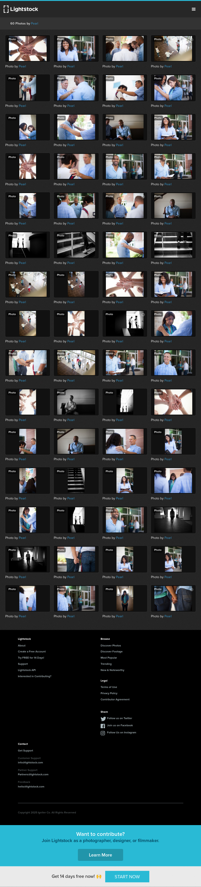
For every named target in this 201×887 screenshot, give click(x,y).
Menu (193, 9)
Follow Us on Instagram (121, 732)
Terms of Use (109, 687)
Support (23, 664)
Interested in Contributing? (34, 676)
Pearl (34, 23)
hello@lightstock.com (31, 786)
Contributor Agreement (115, 699)
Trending (106, 664)
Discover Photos (111, 645)
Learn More (100, 854)
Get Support (25, 750)
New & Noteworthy (112, 670)
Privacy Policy (109, 693)
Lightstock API (27, 670)
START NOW (127, 876)
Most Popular (109, 658)
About (21, 645)
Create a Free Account (32, 651)
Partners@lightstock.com (33, 774)
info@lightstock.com (30, 762)
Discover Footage (112, 651)
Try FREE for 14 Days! (31, 658)
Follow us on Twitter (119, 718)
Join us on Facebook (120, 725)
